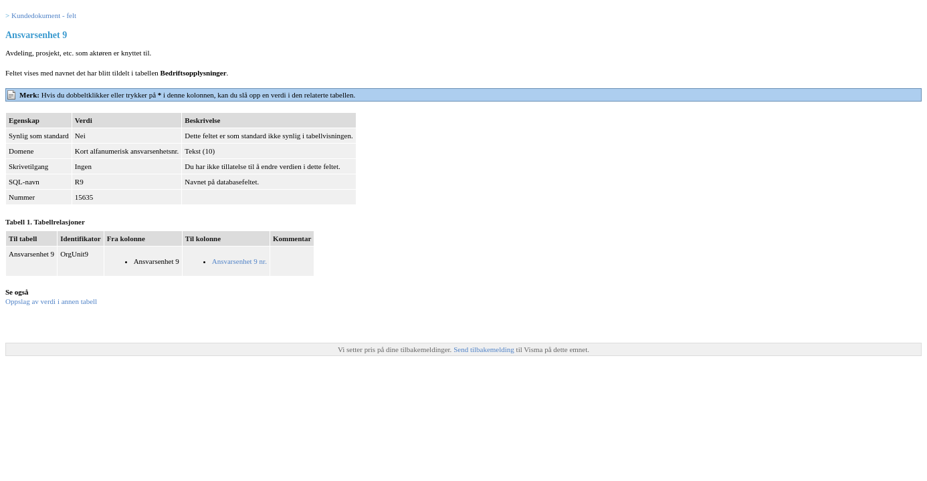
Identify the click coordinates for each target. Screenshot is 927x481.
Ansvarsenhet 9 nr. (239, 261)
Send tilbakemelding (484, 349)
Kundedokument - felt (43, 15)
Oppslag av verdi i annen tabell (51, 301)
